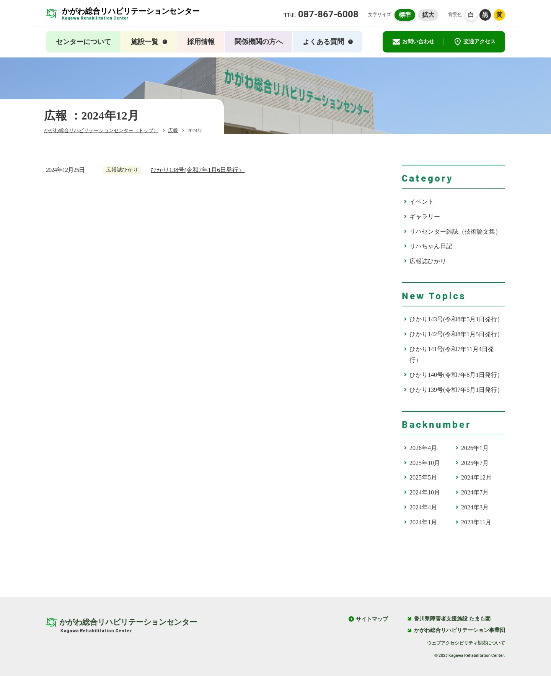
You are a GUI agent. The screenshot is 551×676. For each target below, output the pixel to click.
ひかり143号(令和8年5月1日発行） (456, 319)
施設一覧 (149, 42)
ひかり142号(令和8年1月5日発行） (456, 334)
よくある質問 (328, 42)
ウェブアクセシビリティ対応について (466, 643)
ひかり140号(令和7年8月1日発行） (456, 375)
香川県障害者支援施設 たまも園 (449, 619)
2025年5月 (423, 477)
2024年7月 (475, 492)
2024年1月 (423, 522)
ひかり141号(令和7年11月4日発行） (451, 354)
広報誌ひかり (427, 261)
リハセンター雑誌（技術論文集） (455, 231)
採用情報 (201, 42)
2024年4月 (423, 507)
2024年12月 (476, 477)
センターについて (83, 42)
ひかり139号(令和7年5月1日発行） (456, 389)
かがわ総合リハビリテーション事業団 (456, 630)
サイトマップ (372, 619)
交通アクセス (475, 42)
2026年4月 (423, 448)
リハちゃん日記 (430, 246)
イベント (421, 201)
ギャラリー (424, 216)
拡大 (428, 14)
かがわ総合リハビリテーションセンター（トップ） (101, 130)
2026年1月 (475, 448)
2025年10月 (424, 463)
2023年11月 (476, 522)
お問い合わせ (413, 42)
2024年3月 (475, 507)
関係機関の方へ (259, 42)
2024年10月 (424, 492)
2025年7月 (475, 463)
